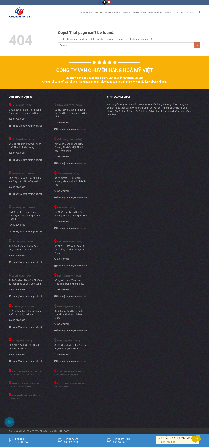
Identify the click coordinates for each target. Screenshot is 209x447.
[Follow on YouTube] (109, 2)
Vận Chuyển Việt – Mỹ (134, 12)
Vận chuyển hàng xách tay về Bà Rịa (125, 104)
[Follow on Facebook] (100, 2)
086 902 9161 (62, 122)
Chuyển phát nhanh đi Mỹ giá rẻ (166, 107)
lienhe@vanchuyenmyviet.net (25, 125)
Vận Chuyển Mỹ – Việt (107, 12)
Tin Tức (179, 12)
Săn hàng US (85, 12)
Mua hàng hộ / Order (160, 12)
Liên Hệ (189, 12)
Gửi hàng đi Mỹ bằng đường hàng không (159, 111)
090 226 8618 (17, 118)
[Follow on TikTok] (104, 2)
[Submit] (197, 45)
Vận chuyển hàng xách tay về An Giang (164, 104)
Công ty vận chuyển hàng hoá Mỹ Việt (104, 70)
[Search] (199, 12)
